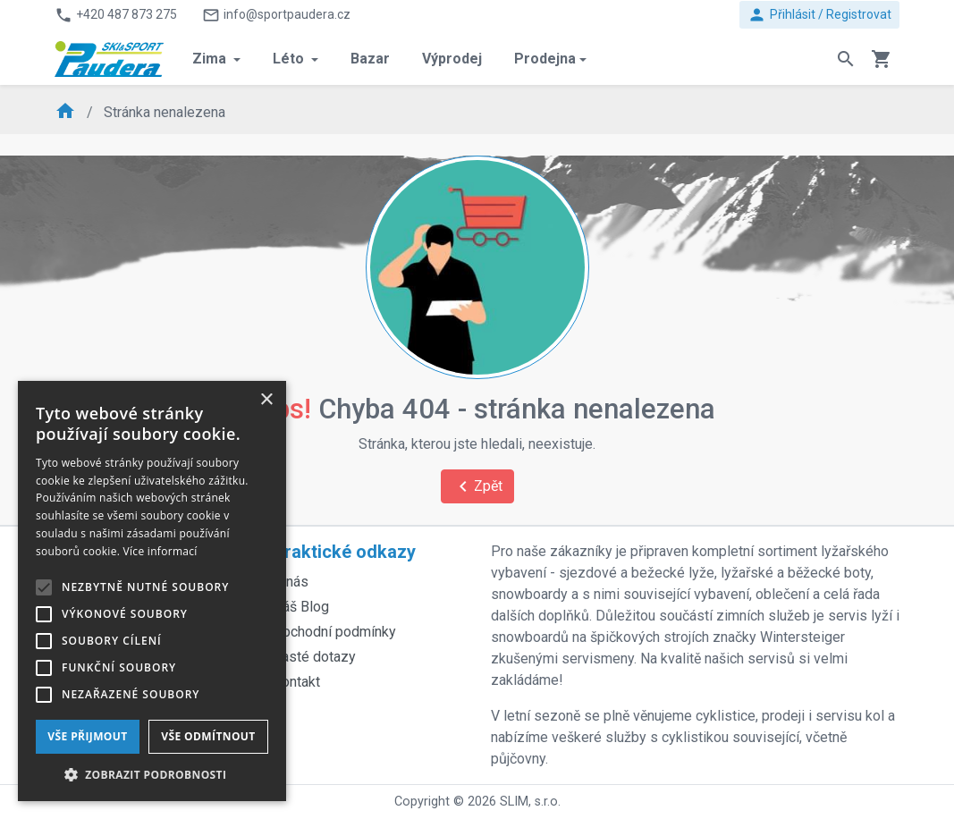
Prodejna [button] (545, 58)
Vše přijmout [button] (87, 736)
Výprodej (452, 58)
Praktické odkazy (344, 551)
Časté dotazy (314, 656)
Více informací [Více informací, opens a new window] (160, 551)
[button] (152, 774)
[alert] (152, 591)
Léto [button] (290, 58)
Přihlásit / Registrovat (819, 14)
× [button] (266, 400)
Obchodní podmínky (334, 631)
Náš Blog (301, 606)
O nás (290, 581)
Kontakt (296, 681)
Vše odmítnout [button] (208, 736)
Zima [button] (211, 58)
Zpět (477, 486)
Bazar (370, 58)
